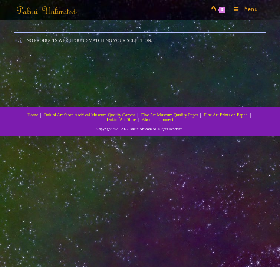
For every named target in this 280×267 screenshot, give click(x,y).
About (147, 119)
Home (32, 115)
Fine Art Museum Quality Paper (169, 115)
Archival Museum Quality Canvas (105, 115)
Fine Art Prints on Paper (225, 115)
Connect (166, 119)
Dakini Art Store (58, 115)
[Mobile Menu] (243, 9)
